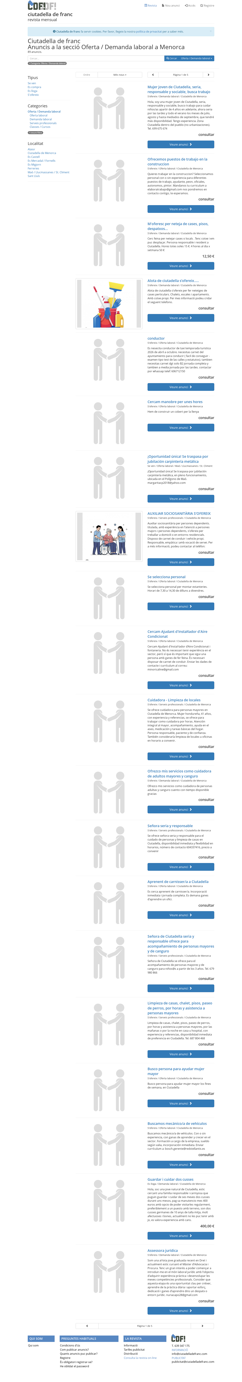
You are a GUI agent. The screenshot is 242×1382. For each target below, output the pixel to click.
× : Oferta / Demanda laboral (47, 63)
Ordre (86, 74)
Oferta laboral (38, 115)
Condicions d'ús (70, 1345)
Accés (190, 5)
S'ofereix (33, 95)
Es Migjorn (34, 164)
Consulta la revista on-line (140, 1358)
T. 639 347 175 (181, 1346)
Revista (150, 5)
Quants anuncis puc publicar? (78, 1353)
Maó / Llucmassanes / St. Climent (48, 172)
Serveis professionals (43, 123)
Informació (131, 1345)
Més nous (119, 74)
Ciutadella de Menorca (42, 153)
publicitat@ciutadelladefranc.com (193, 1362)
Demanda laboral (41, 119)
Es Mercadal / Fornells (41, 161)
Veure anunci (181, 144)
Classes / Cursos (40, 127)
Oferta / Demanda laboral (197, 58)
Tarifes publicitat (134, 1349)
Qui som (33, 1345)
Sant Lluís (34, 176)
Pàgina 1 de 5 (180, 74)
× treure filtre (35, 132)
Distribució (131, 1353)
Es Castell (34, 157)
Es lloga (32, 91)
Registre (207, 5)
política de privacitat (149, 31)
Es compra (34, 87)
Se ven (32, 83)
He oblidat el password (74, 1366)
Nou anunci (171, 5)
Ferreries (33, 168)
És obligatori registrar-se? (76, 1362)
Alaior (31, 149)
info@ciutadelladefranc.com (189, 1354)
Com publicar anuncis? (74, 1349)
